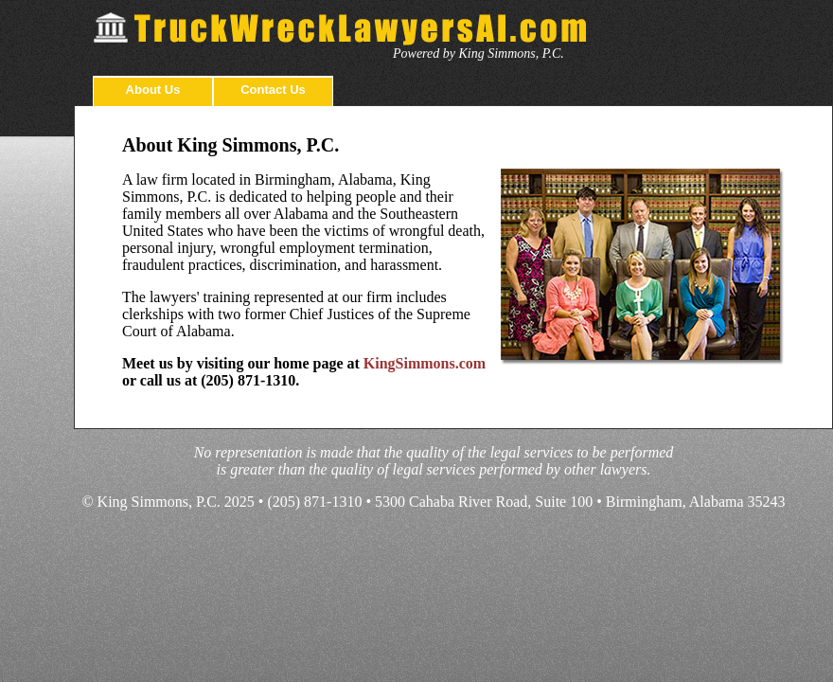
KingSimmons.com (424, 363)
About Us (153, 89)
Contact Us (273, 89)
